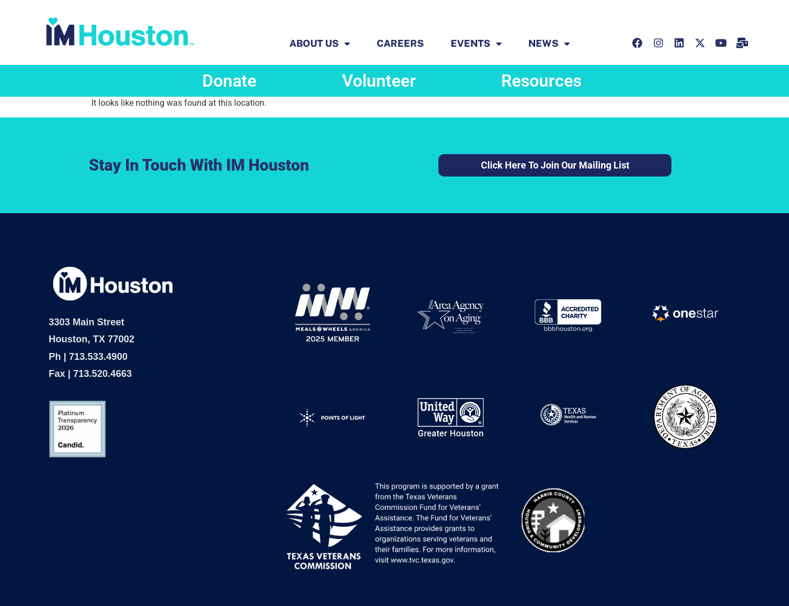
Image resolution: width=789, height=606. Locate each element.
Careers (400, 43)
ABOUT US (319, 43)
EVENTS (476, 43)
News (549, 43)
